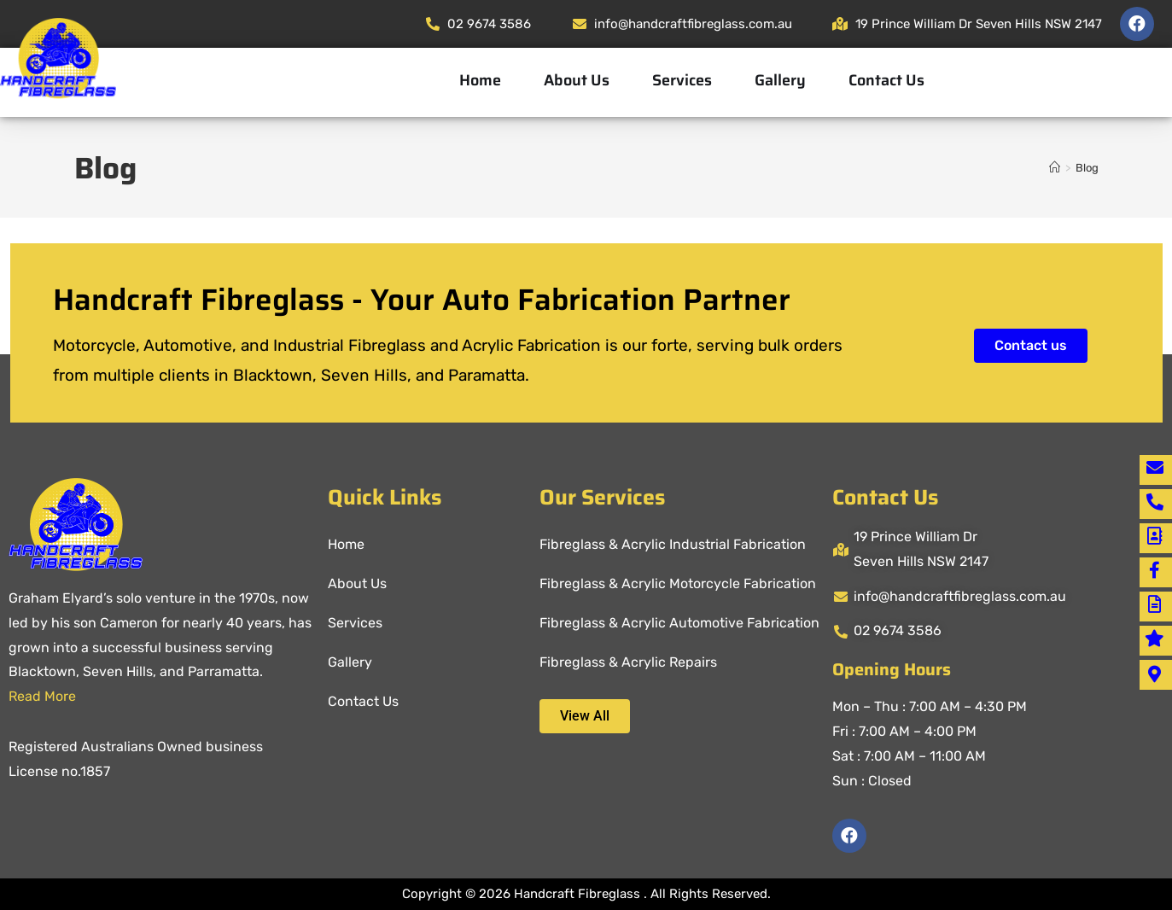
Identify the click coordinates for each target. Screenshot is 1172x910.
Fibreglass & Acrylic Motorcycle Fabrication (677, 583)
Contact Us (886, 80)
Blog (1087, 167)
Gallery (780, 80)
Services (682, 80)
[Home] (1054, 167)
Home (480, 80)
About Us (576, 80)
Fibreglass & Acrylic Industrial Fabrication (672, 544)
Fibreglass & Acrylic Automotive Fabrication (679, 623)
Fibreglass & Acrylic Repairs (628, 662)
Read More (42, 696)
